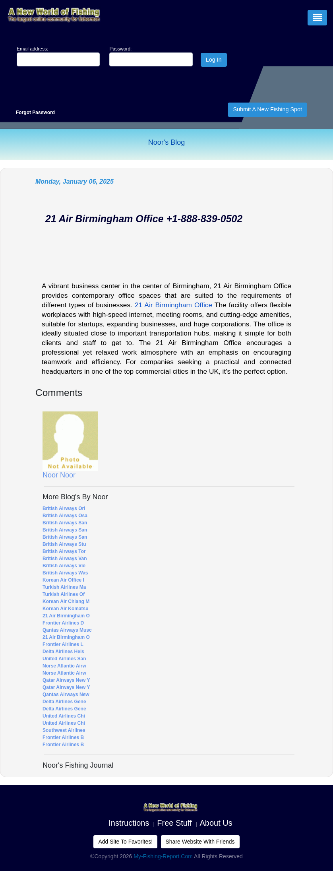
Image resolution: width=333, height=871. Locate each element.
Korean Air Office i (63, 580)
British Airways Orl (64, 508)
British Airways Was (65, 573)
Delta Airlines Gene (64, 701)
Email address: (32, 49)
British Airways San (65, 523)
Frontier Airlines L (63, 644)
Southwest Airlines (64, 730)
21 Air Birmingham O (66, 616)
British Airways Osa (65, 515)
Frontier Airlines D (63, 623)
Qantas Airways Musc (67, 630)
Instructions (128, 823)
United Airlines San (64, 658)
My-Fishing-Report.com (163, 856)
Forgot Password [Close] (35, 112)
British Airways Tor (64, 551)
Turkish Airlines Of (64, 594)
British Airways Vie (64, 565)
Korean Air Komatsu (66, 608)
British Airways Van (65, 558)
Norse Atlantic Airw (64, 666)
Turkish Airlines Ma (64, 587)
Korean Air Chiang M (66, 601)
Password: (120, 49)
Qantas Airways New (66, 694)
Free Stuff (174, 823)
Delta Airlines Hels (63, 651)
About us (216, 823)
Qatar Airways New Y (66, 680)
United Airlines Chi (64, 716)
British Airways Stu (64, 544)
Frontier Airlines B (63, 737)
